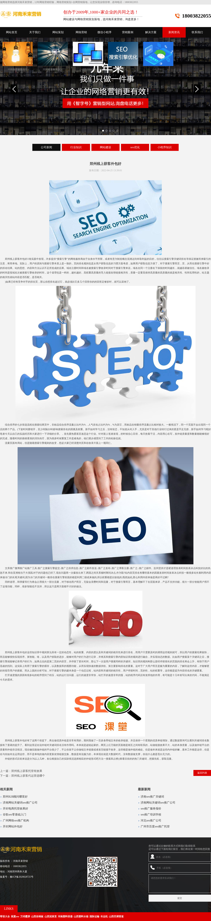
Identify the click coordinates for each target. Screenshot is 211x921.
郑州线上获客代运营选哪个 (28, 775)
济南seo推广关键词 (152, 796)
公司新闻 (46, 147)
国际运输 (94, 916)
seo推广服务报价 (151, 808)
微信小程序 (104, 32)
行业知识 (76, 147)
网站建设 (105, 147)
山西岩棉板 (37, 916)
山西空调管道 (116, 916)
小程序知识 (165, 147)
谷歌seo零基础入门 (14, 814)
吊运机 (104, 916)
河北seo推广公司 (151, 820)
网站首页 (11, 32)
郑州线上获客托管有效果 (26, 770)
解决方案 (150, 32)
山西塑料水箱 (81, 916)
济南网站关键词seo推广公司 (20, 802)
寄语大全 (5, 916)
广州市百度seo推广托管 (155, 826)
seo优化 (135, 147)
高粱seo (15, 916)
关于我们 (34, 32)
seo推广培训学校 (151, 814)
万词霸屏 (25, 916)
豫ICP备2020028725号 (21, 877)
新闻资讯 (174, 32)
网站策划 (58, 32)
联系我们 (197, 32)
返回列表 (202, 773)
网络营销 (81, 32)
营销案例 (127, 32)
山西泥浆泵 (50, 916)
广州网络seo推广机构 (16, 820)
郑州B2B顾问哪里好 (15, 796)
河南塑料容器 (65, 916)
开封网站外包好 (13, 826)
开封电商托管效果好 (15, 808)
